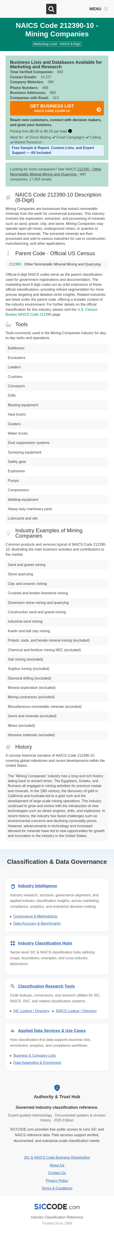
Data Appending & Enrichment (37, 1063)
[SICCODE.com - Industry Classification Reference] (57, 1206)
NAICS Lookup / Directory (76, 1011)
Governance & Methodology (35, 916)
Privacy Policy (57, 1181)
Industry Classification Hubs (45, 943)
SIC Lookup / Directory (31, 1011)
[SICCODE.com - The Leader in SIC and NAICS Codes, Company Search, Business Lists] (24, 9)
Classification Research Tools (46, 986)
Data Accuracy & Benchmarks (37, 923)
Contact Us (57, 1173)
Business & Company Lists (34, 1055)
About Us (57, 1165)
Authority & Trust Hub (57, 1096)
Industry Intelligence (37, 886)
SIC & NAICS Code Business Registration (57, 1157)
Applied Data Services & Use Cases (52, 1030)
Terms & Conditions (57, 1188)
